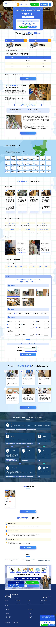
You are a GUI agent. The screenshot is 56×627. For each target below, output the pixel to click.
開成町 (19, 171)
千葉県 (30, 613)
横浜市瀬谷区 (49, 159)
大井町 (48, 169)
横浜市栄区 (37, 159)
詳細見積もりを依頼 (28, 354)
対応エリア (31, 609)
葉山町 (19, 169)
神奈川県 (31, 616)
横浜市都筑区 (25, 159)
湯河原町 (37, 171)
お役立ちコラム (7, 605)
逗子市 (7, 166)
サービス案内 (7, 609)
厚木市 (25, 166)
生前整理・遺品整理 (8, 616)
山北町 (13, 171)
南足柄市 (7, 169)
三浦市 (13, 166)
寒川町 (25, 169)
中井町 (43, 169)
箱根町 (25, 171)
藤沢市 (37, 164)
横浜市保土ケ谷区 (37, 157)
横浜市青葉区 (19, 159)
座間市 (48, 166)
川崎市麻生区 (43, 161)
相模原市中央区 (8, 164)
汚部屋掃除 (7, 613)
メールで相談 (52, 624)
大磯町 (31, 169)
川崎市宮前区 (37, 161)
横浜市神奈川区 (14, 157)
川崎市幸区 (13, 161)
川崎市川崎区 (8, 161)
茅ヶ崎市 (49, 164)
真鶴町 (31, 171)
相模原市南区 (14, 164)
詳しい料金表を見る (27, 78)
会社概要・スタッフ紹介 (43, 600)
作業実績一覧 (27, 511)
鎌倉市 (31, 164)
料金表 (29, 600)
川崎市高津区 (25, 161)
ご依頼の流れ (18, 600)
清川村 (48, 171)
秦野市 (19, 166)
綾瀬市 (13, 169)
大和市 (31, 166)
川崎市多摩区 (31, 161)
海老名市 (43, 166)
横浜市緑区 (13, 159)
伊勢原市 (37, 166)
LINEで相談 (24, 26)
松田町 (7, 171)
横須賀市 (19, 164)
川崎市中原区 (19, 161)
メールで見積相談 (32, 26)
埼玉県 (30, 614)
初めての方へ (6, 600)
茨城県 (30, 617)
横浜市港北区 (8, 159)
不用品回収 (7, 614)
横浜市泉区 (43, 159)
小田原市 (43, 164)
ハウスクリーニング (8, 617)
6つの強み (27, 407)
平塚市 (25, 164)
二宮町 (37, 169)
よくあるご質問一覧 (27, 547)
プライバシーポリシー (7, 622)
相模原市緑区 (49, 161)
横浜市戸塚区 (31, 159)
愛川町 (43, 171)
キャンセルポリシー (15, 622)
